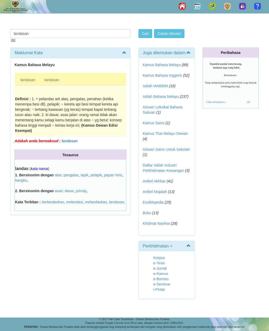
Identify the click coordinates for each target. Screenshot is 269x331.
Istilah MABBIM (155, 86)
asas (59, 191)
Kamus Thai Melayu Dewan (165, 133)
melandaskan (96, 202)
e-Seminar (161, 284)
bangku (21, 180)
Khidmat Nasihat (156, 223)
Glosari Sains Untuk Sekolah (166, 149)
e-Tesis (159, 263)
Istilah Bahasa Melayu (161, 96)
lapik (84, 175)
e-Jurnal (160, 268)
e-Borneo (161, 279)
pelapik (96, 175)
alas (58, 175)
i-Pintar (159, 289)
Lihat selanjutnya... (216, 101)
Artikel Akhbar (154, 181)
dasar (69, 191)
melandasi (74, 202)
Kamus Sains (153, 123)
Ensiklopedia (153, 202)
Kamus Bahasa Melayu (162, 65)
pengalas (71, 175)
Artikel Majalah (155, 192)
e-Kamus (160, 274)
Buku (147, 213)
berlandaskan (53, 202)
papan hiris (113, 175)
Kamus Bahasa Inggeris (162, 75)
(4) (248, 101)
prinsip (81, 191)
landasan (27, 80)
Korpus (159, 258)
